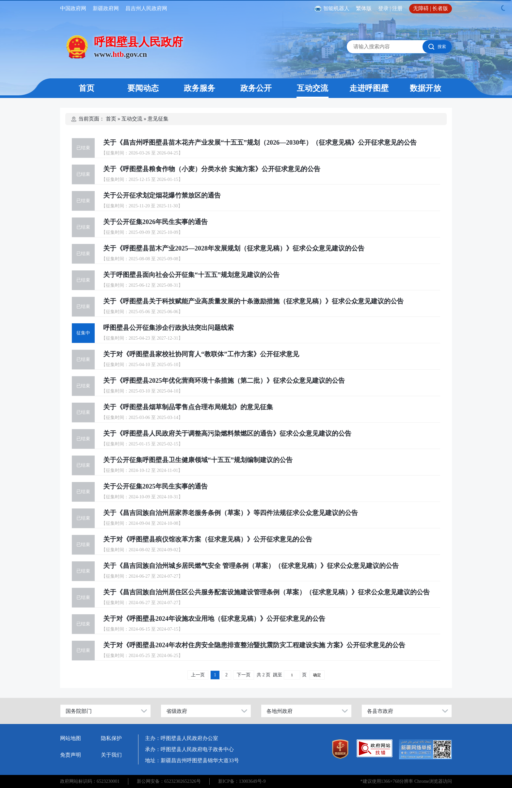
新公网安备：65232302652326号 (169, 781)
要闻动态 (143, 88)
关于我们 (111, 755)
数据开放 (425, 88)
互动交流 (312, 88)
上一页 (198, 674)
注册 (397, 8)
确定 (317, 675)
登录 (383, 8)
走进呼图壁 (369, 88)
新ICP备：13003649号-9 (241, 781)
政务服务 (199, 88)
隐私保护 (111, 738)
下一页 (243, 674)
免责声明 (70, 755)
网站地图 (70, 738)
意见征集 (158, 118)
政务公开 (256, 88)
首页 (86, 88)
